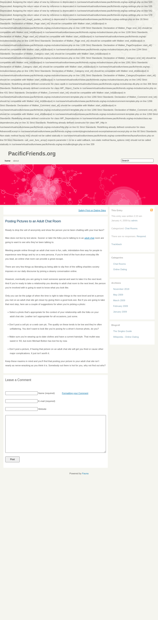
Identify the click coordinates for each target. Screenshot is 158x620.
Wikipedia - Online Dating (126, 337)
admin (134, 220)
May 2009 (118, 294)
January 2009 (120, 312)
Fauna (85, 473)
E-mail (41, 401)
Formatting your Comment (75, 393)
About (16, 161)
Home (8, 161)
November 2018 (121, 289)
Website (42, 409)
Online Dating (120, 269)
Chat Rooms (131, 228)
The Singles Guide (122, 331)
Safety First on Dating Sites (92, 210)
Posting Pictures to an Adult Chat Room (33, 221)
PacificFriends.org (32, 154)
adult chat (89, 238)
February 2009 (120, 306)
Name (41, 393)
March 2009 (119, 300)
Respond (141, 236)
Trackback (116, 244)
